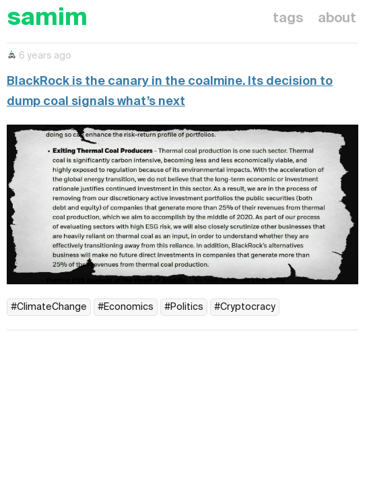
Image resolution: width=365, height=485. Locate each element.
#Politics (183, 307)
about (337, 19)
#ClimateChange (49, 307)
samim (47, 18)
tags (288, 19)
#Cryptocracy (244, 307)
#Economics (126, 307)
